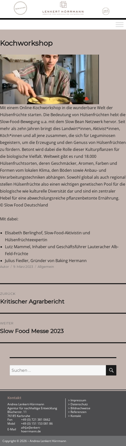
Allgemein (46, 267)
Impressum (78, 400)
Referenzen (78, 412)
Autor (4, 267)
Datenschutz (79, 404)
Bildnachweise (80, 408)
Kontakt (76, 416)
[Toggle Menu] (120, 24)
